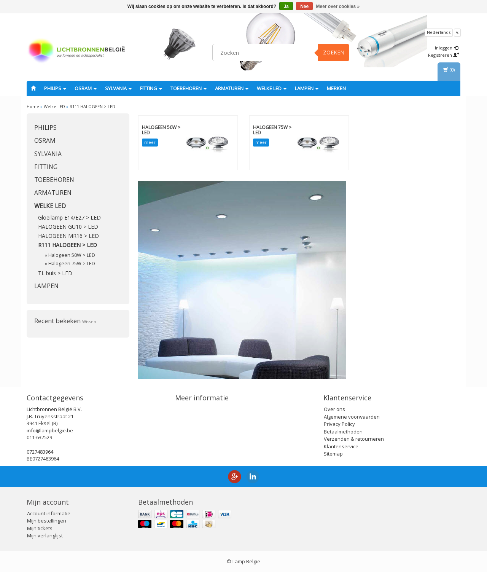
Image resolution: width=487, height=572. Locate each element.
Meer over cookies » (338, 6)
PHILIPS (55, 88)
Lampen (306, 88)
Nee (304, 6)
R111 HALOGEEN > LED (92, 106)
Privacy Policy (339, 424)
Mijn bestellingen (46, 520)
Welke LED (271, 88)
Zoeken (333, 52)
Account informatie (48, 513)
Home (33, 106)
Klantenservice (341, 446)
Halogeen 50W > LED (71, 255)
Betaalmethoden (343, 431)
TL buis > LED (55, 273)
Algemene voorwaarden (352, 416)
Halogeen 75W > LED (71, 263)
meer (150, 142)
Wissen (89, 321)
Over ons (334, 409)
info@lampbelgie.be (50, 430)
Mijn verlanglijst (45, 535)
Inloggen (446, 48)
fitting (151, 88)
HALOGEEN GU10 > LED (68, 226)
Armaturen (231, 88)
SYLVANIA (118, 88)
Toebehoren (188, 88)
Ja (285, 6)
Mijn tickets (40, 528)
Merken (336, 88)
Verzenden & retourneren (354, 438)
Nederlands (438, 32)
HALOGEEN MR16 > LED (68, 235)
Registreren (443, 55)
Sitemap (333, 453)
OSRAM (86, 88)
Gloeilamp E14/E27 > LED (69, 217)
